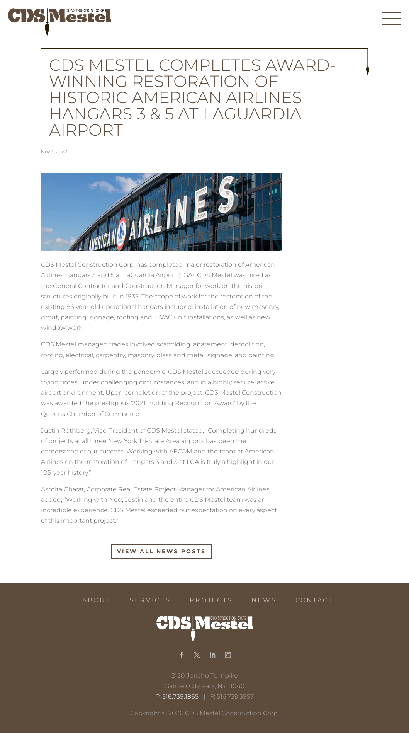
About (96, 600)
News (264, 600)
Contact (314, 600)
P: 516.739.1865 (177, 696)
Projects (211, 600)
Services (150, 600)
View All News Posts (161, 551)
